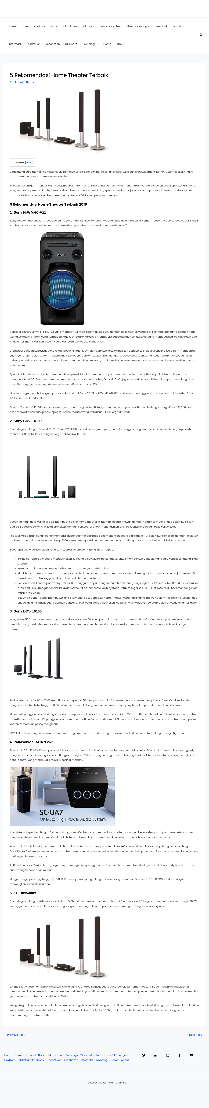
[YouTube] (191, 1055)
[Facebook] (179, 1055)
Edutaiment (55, 1055)
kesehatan (71, 1060)
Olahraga (72, 1055)
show (29, 162)
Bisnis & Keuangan (116, 1055)
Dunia (18, 1055)
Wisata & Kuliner (90, 1055)
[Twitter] (143, 1055)
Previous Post (14, 1035)
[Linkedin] (155, 1055)
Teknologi (102, 1060)
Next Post (197, 1035)
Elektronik (18, 82)
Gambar (24, 1060)
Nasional (30, 1055)
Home (8, 1055)
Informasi (38, 1060)
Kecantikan (54, 1060)
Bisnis (41, 1055)
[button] (96, 44)
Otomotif (87, 1060)
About (125, 1060)
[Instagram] (167, 1055)
